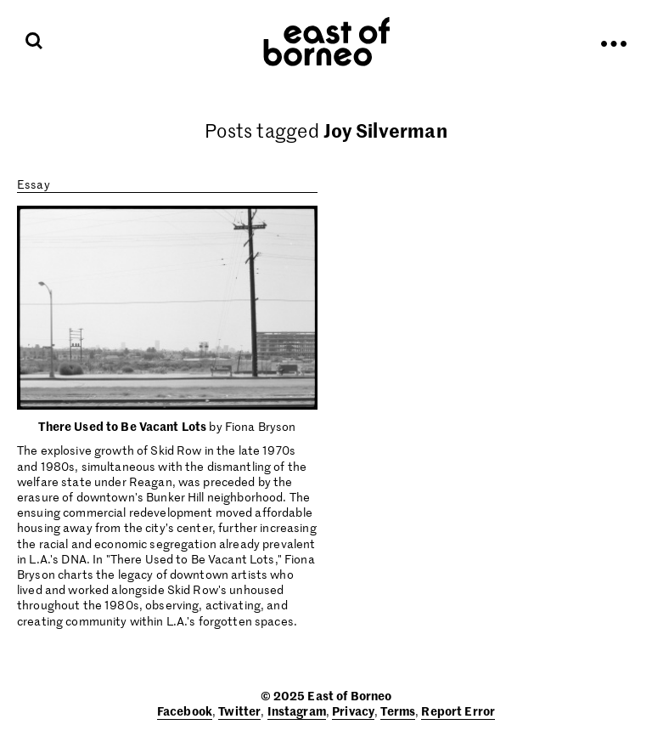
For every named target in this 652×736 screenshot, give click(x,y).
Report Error (458, 710)
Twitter (239, 710)
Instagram (296, 710)
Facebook (184, 710)
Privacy (353, 710)
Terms (397, 710)
